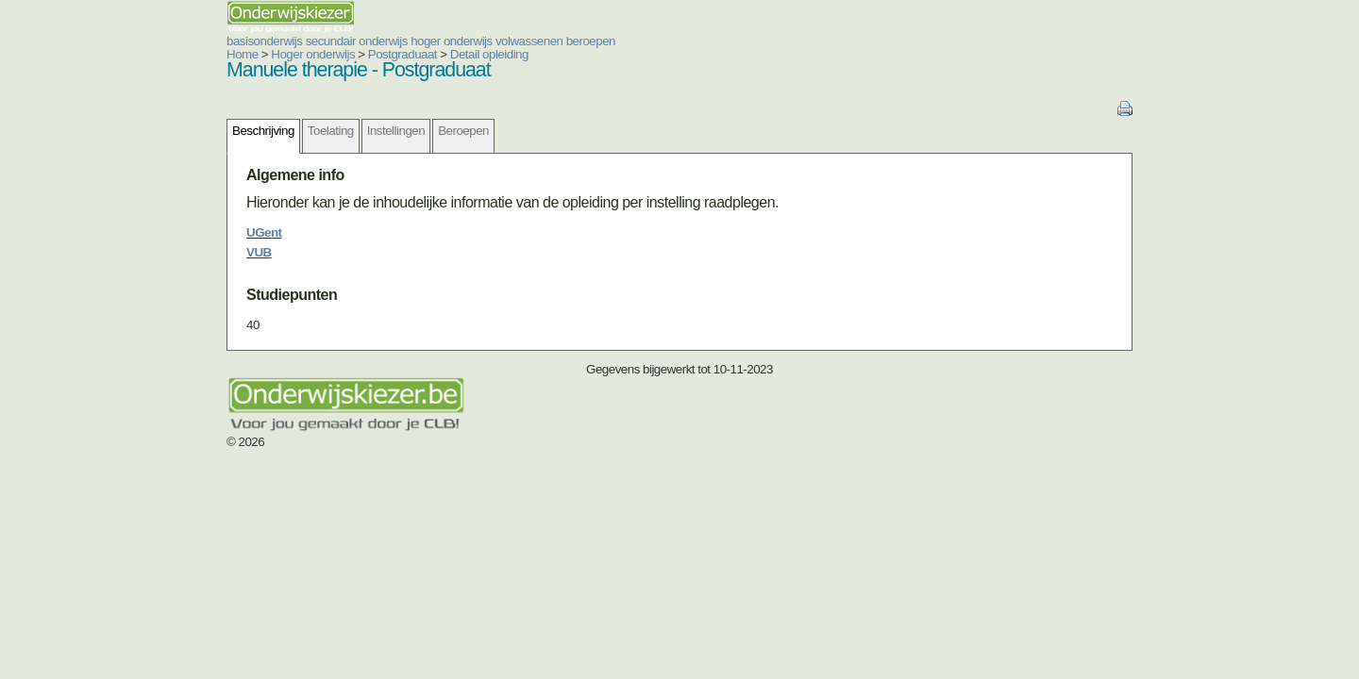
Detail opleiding (376, 54)
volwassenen (416, 41)
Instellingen (282, 131)
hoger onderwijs (338, 41)
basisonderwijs (151, 41)
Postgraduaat (289, 54)
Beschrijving (150, 131)
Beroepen (350, 131)
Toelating (217, 131)
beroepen (477, 41)
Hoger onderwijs (200, 54)
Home (129, 54)
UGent (151, 232)
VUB (146, 252)
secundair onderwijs (243, 41)
